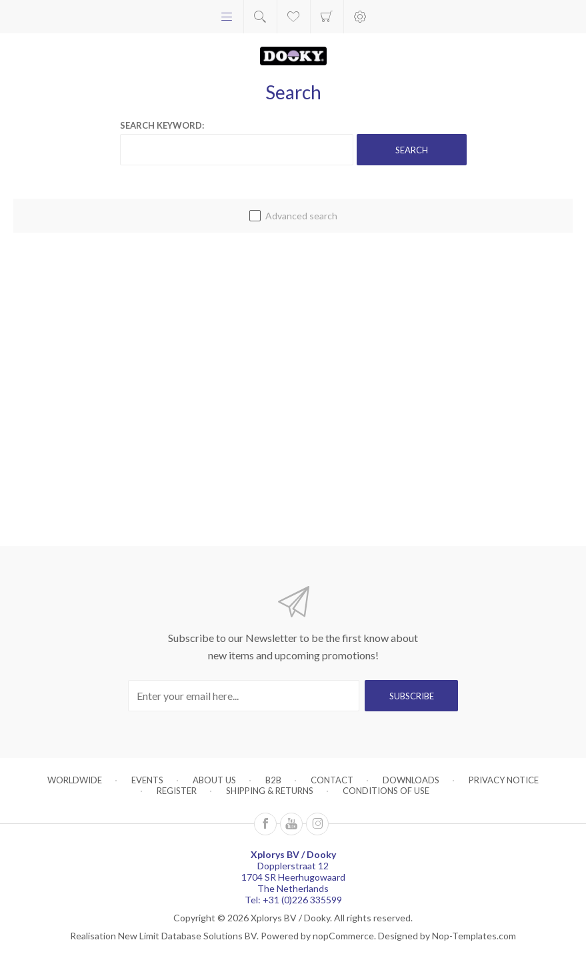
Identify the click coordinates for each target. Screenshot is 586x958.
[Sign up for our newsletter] (243, 695)
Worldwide (74, 780)
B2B (273, 780)
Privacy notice (504, 780)
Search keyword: (162, 125)
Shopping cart (327, 16)
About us (214, 780)
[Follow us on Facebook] (265, 824)
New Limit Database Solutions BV (187, 935)
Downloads (411, 780)
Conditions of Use (386, 790)
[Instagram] (317, 824)
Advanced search (301, 215)
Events (147, 780)
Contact (332, 780)
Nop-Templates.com (474, 935)
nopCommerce (343, 935)
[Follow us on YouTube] (291, 824)
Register (177, 790)
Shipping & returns (269, 790)
